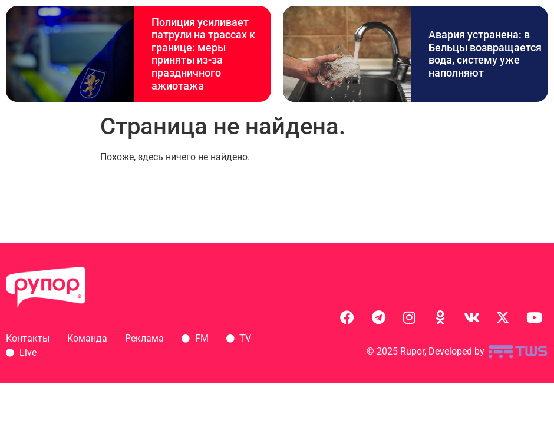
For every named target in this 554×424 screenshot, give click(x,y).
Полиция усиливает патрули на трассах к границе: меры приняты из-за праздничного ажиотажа (203, 54)
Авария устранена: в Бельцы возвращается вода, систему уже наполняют (485, 53)
